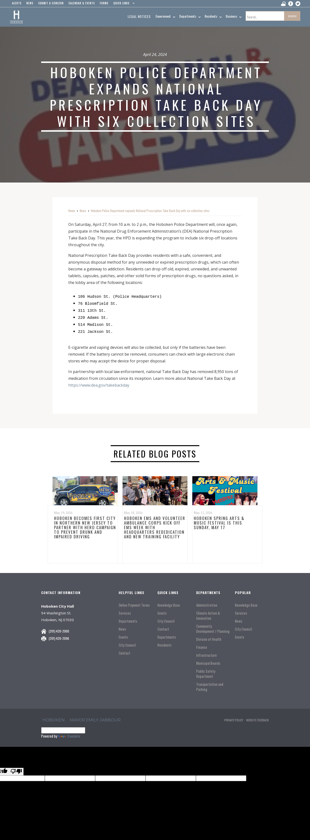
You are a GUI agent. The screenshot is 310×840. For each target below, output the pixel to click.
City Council (127, 642)
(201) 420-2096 (59, 635)
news (29, 3)
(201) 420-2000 (59, 628)
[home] (16, 17)
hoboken (53, 717)
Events (123, 634)
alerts (17, 3)
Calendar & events (82, 3)
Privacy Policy (233, 717)
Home (71, 210)
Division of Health (208, 636)
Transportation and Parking (209, 684)
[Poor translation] (16, 768)
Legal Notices (139, 16)
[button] (123, 4)
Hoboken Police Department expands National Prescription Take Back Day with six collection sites (150, 210)
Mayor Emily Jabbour (95, 717)
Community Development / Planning (213, 626)
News (83, 210)
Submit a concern (51, 3)
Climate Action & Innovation (208, 613)
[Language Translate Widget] (63, 727)
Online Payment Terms (134, 602)
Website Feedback (257, 717)
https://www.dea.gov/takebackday (98, 382)
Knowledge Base (168, 602)
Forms (104, 3)
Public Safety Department (205, 671)
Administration (206, 602)
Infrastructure (206, 652)
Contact (124, 650)
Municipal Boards (208, 660)
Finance (201, 644)
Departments (128, 618)
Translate (69, 733)
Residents (164, 642)
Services (125, 610)
